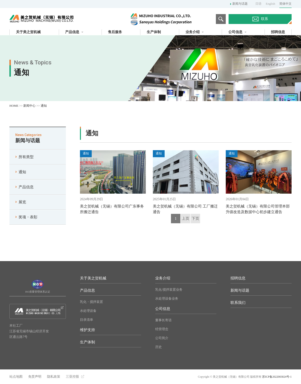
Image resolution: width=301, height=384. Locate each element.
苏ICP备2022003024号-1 (277, 376)
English (270, 3)
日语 (258, 3)
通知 (44, 105)
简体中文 (285, 3)
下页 (195, 218)
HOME (13, 105)
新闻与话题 (240, 3)
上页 (185, 218)
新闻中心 (29, 105)
